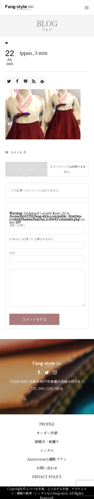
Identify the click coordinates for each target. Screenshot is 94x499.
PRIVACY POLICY (47, 476)
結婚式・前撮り (47, 441)
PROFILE (46, 423)
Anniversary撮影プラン (47, 459)
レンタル (47, 450)
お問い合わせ (46, 467)
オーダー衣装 (46, 432)
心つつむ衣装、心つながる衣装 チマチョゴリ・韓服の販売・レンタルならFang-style (49, 490)
